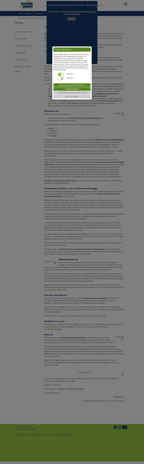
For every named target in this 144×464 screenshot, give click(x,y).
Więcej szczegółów (72, 96)
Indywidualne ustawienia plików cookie (72, 93)
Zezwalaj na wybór (72, 89)
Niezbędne (70, 74)
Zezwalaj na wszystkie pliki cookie (72, 85)
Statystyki (70, 78)
